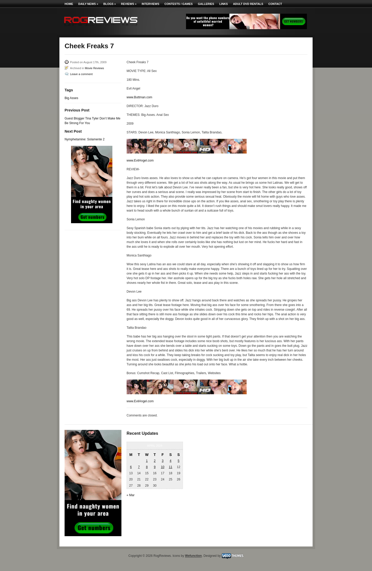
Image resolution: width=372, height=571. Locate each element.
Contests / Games (179, 3)
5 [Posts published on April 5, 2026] (179, 461)
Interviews (150, 3)
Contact (275, 3)
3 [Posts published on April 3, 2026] (163, 461)
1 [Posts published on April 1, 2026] (147, 461)
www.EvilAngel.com (140, 160)
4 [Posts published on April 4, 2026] (171, 461)
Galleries (206, 3)
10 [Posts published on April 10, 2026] (162, 467)
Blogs (109, 3)
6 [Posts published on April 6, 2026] (131, 467)
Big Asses (71, 98)
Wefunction (193, 556)
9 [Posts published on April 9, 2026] (155, 467)
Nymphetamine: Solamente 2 (85, 139)
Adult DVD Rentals (248, 3)
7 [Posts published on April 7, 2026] (139, 467)
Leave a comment (81, 74)
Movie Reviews (94, 68)
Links (223, 3)
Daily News (88, 3)
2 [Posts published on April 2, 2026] (155, 461)
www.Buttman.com (139, 97)
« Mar (131, 495)
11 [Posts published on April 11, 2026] (170, 467)
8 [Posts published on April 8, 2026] (147, 467)
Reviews (128, 3)
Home (69, 3)
